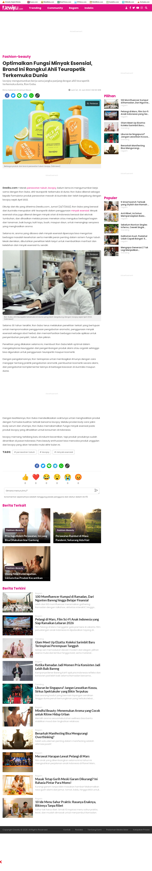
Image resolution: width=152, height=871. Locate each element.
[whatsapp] (31, 95)
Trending (35, 8)
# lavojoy (44, 452)
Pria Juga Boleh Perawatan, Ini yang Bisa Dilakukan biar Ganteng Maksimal (26, 538)
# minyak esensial (63, 452)
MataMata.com (49, 2)
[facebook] (7, 95)
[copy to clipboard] (37, 95)
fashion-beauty (14, 530)
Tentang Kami (95, 829)
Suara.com (34, 2)
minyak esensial (80, 210)
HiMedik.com (129, 2)
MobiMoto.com (97, 2)
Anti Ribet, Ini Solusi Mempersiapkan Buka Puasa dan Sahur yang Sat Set (135, 214)
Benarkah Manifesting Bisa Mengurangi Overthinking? (133, 147)
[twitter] (13, 95)
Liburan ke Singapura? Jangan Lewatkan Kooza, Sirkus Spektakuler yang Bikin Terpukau (66, 689)
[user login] (126, 8)
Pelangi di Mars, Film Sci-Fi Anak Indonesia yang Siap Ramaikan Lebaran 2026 (67, 621)
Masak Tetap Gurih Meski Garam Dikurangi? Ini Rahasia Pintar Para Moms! (66, 780)
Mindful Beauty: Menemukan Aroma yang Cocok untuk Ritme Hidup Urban (67, 712)
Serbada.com (145, 2)
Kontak (66, 829)
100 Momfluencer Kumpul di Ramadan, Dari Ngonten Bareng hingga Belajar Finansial (64, 598)
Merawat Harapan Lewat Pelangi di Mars (62, 756)
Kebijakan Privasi (141, 829)
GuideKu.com (114, 2)
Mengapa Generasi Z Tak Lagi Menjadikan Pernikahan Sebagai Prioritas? (134, 248)
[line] (19, 95)
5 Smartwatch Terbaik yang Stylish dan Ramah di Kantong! (135, 203)
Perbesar (92, 103)
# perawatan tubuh (24, 452)
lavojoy (52, 187)
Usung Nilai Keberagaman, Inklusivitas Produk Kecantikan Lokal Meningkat (24, 576)
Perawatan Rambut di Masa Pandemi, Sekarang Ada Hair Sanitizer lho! (73, 538)
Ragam (74, 8)
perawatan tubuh (37, 187)
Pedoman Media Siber (117, 829)
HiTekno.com (81, 2)
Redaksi (79, 829)
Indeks (89, 8)
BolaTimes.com (65, 2)
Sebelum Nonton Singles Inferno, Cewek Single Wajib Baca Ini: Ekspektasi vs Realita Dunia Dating (134, 226)
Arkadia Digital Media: (13, 2)
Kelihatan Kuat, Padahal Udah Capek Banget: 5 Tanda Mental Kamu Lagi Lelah (134, 237)
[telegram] (25, 95)
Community (55, 8)
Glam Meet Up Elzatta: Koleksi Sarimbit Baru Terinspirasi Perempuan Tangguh (65, 644)
